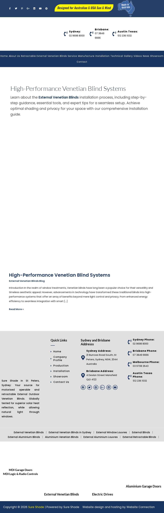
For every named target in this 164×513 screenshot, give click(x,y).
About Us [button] (14, 56)
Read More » (17, 309)
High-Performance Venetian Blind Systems (61, 275)
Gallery (128, 56)
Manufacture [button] (86, 56)
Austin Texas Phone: (142, 375)
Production (60, 365)
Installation (102, 56)
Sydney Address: (98, 351)
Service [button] (72, 56)
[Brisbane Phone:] (129, 353)
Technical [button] (117, 56)
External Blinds (141, 432)
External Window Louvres (111, 432)
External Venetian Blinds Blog (27, 281)
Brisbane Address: (100, 371)
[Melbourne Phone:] (129, 364)
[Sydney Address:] (83, 357)
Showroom (157, 56)
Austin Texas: (128, 31)
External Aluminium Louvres (100, 437)
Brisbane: (102, 29)
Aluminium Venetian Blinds (61, 437)
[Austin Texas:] (114, 33)
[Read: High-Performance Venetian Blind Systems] (73, 203)
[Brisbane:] (91, 33)
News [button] (146, 56)
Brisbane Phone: (145, 351)
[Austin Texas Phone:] (129, 377)
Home (4, 56)
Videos (138, 56)
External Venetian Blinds (59, 97)
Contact (82, 61)
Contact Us (60, 382)
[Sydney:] (65, 33)
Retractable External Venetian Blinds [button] (44, 56)
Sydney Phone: (144, 340)
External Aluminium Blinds (24, 437)
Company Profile (59, 358)
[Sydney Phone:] (129, 342)
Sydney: (75, 31)
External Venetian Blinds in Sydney (70, 432)
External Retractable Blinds (139, 437)
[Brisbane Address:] (83, 375)
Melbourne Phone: (146, 362)
